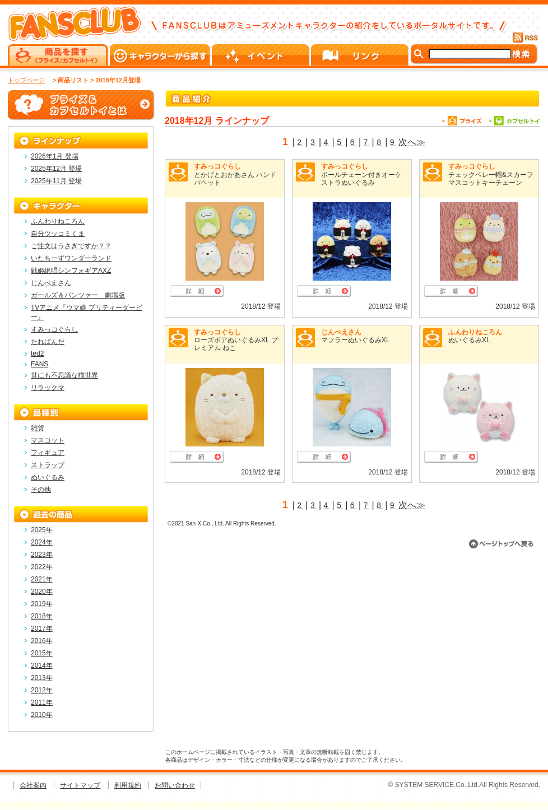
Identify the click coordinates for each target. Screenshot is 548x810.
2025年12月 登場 (56, 169)
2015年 (42, 653)
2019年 (42, 604)
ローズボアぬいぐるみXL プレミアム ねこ (236, 344)
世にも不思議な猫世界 (64, 375)
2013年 (42, 678)
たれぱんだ (47, 342)
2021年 (42, 579)
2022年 (42, 567)
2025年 (42, 530)
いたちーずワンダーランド (71, 258)
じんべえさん (341, 332)
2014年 (42, 665)
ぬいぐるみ (47, 477)
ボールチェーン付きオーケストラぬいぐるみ (361, 179)
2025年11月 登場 (56, 181)
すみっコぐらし (217, 166)
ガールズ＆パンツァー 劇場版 (78, 295)
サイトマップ (80, 785)
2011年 (42, 702)
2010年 (42, 715)
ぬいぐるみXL (469, 340)
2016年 (42, 641)
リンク (360, 55)
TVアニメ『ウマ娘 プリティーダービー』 (86, 312)
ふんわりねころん (475, 332)
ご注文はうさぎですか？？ (71, 246)
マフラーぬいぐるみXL (355, 340)
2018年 (42, 616)
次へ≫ (411, 142)
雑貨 (37, 428)
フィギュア (47, 453)
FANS (39, 364)
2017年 (42, 628)
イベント (261, 55)
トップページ (26, 80)
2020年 (42, 591)
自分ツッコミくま (58, 234)
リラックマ (47, 388)
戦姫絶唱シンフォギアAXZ (71, 270)
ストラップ (47, 465)
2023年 (42, 554)
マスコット (47, 440)
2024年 (42, 542)
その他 (41, 490)
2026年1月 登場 (54, 156)
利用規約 (127, 785)
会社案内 (33, 785)
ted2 (37, 353)
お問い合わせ (175, 785)
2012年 (42, 690)
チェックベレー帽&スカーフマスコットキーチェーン (490, 179)
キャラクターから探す (161, 55)
